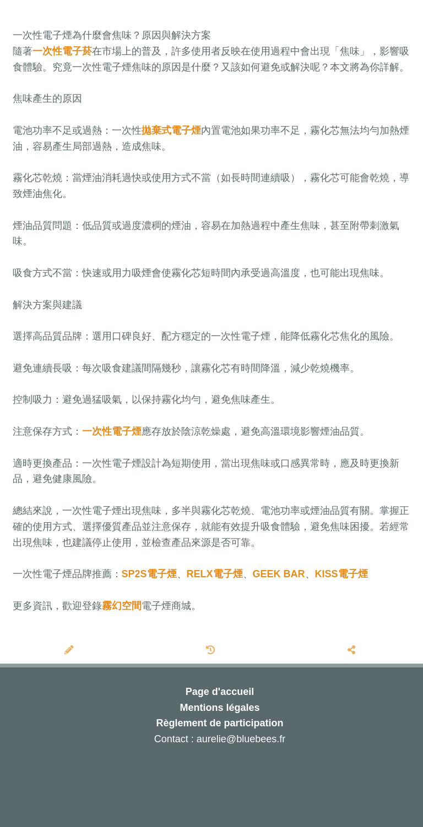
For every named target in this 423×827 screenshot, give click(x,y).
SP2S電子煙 (149, 573)
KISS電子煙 (341, 573)
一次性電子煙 (112, 431)
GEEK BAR (279, 573)
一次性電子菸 (62, 51)
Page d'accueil (220, 691)
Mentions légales (219, 707)
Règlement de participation (219, 723)
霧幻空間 (122, 605)
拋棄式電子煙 (171, 130)
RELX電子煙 (215, 573)
